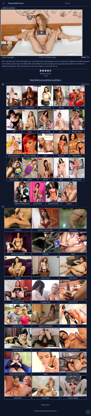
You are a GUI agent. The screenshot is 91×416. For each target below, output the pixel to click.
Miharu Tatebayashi (22, 204)
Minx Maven (14, 108)
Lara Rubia (45, 398)
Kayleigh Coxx (45, 302)
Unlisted (18, 230)
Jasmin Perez (37, 204)
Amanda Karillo (45, 108)
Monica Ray (73, 230)
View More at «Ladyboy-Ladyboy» (45, 79)
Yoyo (73, 254)
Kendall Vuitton (53, 204)
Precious (61, 155)
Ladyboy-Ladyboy (8, 8)
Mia (61, 179)
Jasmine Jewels (18, 350)
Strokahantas (29, 108)
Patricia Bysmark (14, 156)
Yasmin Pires (77, 156)
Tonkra (29, 180)
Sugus (45, 374)
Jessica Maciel (45, 132)
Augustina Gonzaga (45, 326)
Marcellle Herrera (18, 302)
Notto (61, 132)
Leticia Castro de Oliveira (18, 374)
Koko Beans (73, 278)
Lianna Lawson (73, 398)
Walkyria (73, 326)
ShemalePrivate (16, 3)
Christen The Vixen (73, 374)
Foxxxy (18, 278)
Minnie (45, 180)
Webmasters (45, 405)
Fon (14, 131)
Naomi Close (14, 180)
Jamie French (76, 180)
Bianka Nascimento (18, 254)
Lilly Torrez (18, 398)
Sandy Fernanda (18, 326)
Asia (45, 155)
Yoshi (12, 57)
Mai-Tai (61, 108)
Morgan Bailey (77, 132)
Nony (30, 132)
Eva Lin (76, 108)
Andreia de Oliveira (73, 350)
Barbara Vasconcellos (45, 230)
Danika (69, 204)
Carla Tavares (73, 302)
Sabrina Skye (45, 278)
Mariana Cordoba (30, 156)
